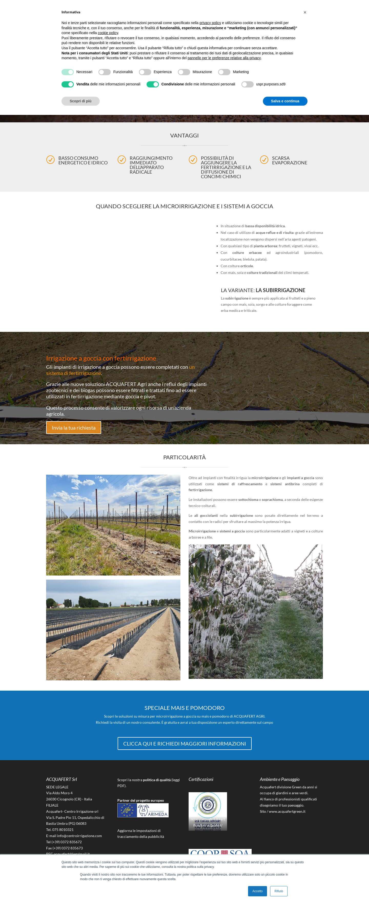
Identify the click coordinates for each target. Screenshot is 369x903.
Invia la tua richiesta (74, 427)
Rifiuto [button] (278, 891)
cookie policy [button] (108, 33)
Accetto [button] (257, 891)
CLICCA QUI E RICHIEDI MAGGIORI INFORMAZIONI (184, 743)
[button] (305, 12)
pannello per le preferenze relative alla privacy (224, 58)
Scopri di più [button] (80, 101)
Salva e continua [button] (285, 101)
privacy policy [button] (210, 23)
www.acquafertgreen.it (287, 811)
